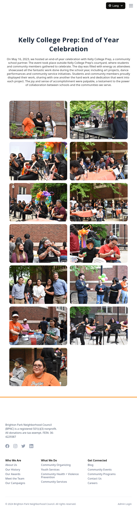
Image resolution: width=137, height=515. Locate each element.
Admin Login (125, 504)
